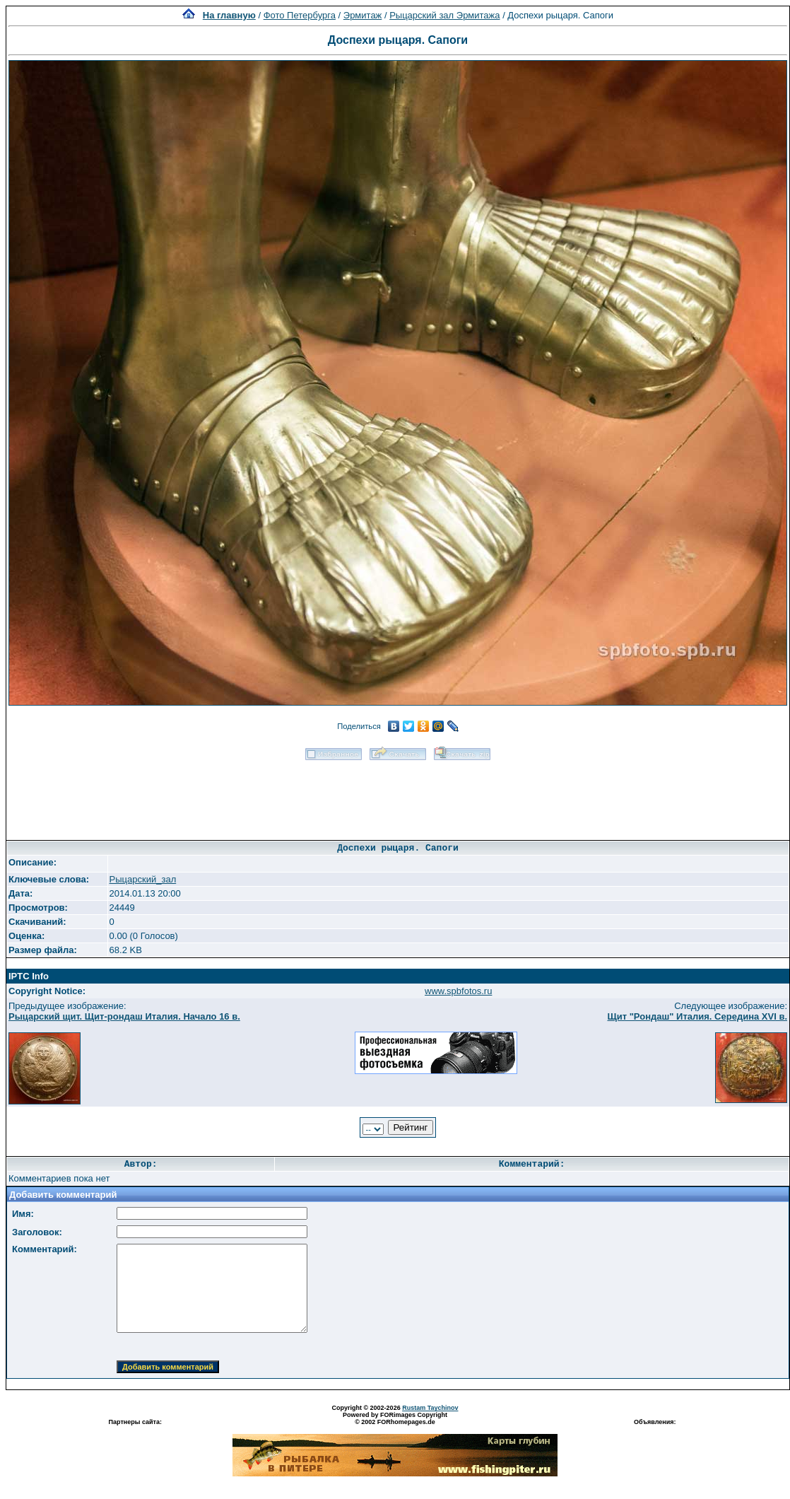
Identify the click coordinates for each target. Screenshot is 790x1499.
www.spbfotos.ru (458, 991)
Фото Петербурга (300, 15)
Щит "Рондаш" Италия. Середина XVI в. (697, 1016)
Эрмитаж (362, 15)
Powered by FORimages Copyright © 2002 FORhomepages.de (395, 1418)
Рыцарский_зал (143, 879)
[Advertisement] (398, 795)
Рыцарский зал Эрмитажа (444, 15)
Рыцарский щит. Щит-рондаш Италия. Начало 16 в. (124, 1016)
